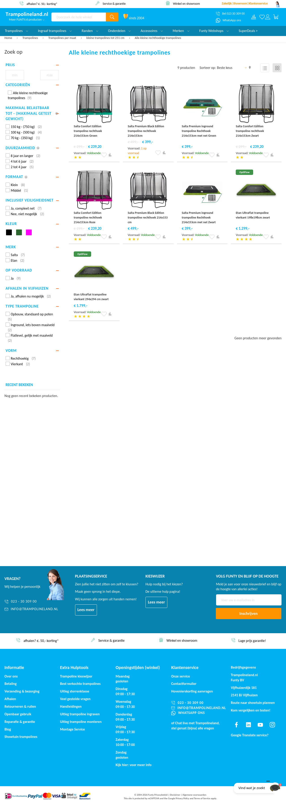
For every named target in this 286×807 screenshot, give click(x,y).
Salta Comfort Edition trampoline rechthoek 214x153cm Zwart (250, 131)
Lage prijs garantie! (252, 641)
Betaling (10, 684)
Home (8, 38)
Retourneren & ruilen (20, 706)
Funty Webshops (214, 31)
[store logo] (26, 14)
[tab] (32, 65)
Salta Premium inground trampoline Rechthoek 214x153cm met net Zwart (199, 217)
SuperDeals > (248, 31)
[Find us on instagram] (272, 724)
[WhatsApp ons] (228, 20)
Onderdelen (119, 31)
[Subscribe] (249, 613)
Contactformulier (183, 684)
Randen (90, 31)
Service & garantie (114, 3)
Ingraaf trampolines (55, 31)
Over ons (11, 676)
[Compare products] (253, 17)
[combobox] (78, 17)
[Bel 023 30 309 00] (230, 13)
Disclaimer (175, 794)
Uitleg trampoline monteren (81, 722)
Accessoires (152, 31)
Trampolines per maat (62, 38)
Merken (181, 31)
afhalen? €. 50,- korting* (42, 4)
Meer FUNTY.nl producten (27, 19)
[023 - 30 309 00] (31, 601)
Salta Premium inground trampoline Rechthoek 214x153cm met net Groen (199, 131)
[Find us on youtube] (260, 724)
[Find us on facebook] (236, 724)
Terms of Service (202, 798)
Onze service (180, 676)
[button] (104, 155)
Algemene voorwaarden (194, 794)
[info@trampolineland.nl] (31, 609)
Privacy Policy (182, 798)
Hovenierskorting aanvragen (192, 691)
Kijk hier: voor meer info (134, 765)
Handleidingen (71, 706)
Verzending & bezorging (22, 691)
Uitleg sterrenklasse (74, 691)
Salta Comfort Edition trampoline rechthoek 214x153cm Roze (88, 217)
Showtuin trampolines (20, 737)
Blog (7, 729)
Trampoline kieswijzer (76, 676)
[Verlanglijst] (262, 17)
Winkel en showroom (186, 3)
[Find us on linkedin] (248, 724)
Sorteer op (207, 68)
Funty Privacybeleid (158, 794)
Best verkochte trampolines (80, 684)
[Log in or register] (267, 17)
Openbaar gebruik (17, 714)
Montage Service (72, 729)
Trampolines (31, 38)
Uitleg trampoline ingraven (80, 714)
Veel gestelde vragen (75, 699)
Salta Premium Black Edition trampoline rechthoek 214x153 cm (148, 217)
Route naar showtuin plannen (253, 703)
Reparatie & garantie (19, 722)
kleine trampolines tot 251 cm (105, 38)
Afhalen (10, 699)
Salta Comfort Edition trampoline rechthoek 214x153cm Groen (88, 131)
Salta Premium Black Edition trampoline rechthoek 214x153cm (146, 131)
